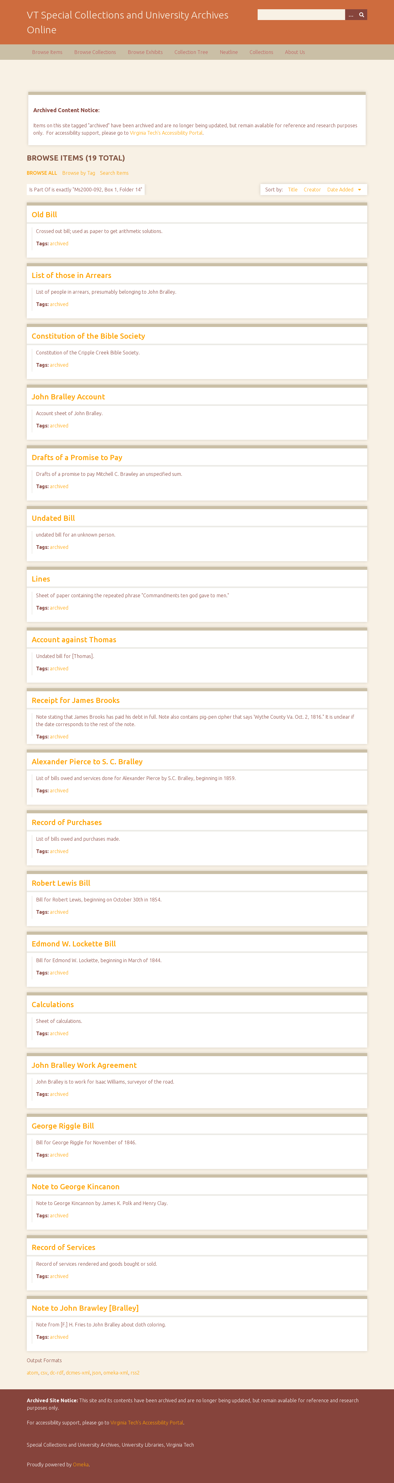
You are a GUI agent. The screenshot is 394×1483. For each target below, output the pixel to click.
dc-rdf (56, 1372)
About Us (295, 52)
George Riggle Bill (63, 1126)
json (96, 1372)
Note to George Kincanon (76, 1187)
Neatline (229, 52)
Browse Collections (95, 52)
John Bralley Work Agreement (84, 1065)
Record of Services (63, 1247)
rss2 (135, 1372)
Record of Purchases (67, 822)
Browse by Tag (78, 173)
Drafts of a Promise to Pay (77, 457)
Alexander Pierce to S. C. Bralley (87, 762)
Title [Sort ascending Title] (293, 189)
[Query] (312, 14)
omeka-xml (115, 1372)
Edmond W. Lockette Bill (74, 944)
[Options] (350, 14)
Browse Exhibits (145, 52)
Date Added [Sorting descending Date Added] (341, 189)
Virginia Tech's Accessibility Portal (166, 133)
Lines (41, 579)
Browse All (42, 173)
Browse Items (47, 52)
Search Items (114, 173)
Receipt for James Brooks (76, 700)
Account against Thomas (74, 639)
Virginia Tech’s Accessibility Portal (147, 1422)
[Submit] (361, 14)
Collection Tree (191, 52)
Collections (261, 52)
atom (32, 1372)
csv (44, 1372)
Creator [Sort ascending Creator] (313, 189)
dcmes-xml (78, 1372)
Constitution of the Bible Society (88, 336)
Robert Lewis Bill (61, 883)
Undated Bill (53, 518)
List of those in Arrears (71, 275)
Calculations (53, 1004)
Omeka (81, 1464)
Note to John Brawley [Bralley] (85, 1308)
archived (59, 243)
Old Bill (44, 214)
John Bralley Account (68, 397)
